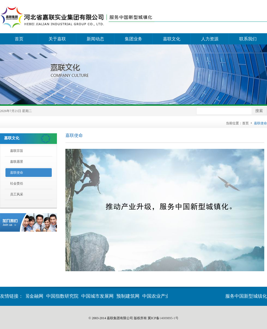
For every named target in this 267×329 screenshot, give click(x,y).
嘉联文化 (171, 39)
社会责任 (16, 183)
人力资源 (210, 39)
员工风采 (16, 194)
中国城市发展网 (97, 296)
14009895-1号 (168, 318)
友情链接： (11, 296)
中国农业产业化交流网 (165, 296)
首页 (19, 39)
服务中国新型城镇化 (246, 296)
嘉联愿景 (16, 162)
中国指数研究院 (62, 296)
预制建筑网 (128, 296)
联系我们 (248, 39)
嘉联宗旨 (16, 151)
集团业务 (133, 39)
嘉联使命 (16, 172)
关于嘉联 (57, 39)
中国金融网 (32, 296)
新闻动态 (95, 39)
